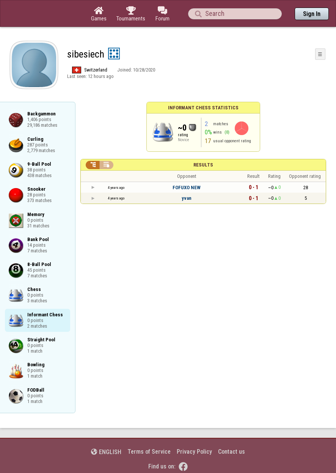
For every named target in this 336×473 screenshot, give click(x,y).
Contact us (231, 451)
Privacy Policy (194, 451)
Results (203, 165)
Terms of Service (149, 451)
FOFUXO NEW (187, 187)
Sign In (311, 13)
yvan (187, 198)
